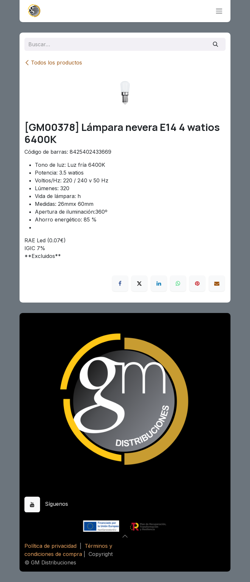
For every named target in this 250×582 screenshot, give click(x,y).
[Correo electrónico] (217, 283)
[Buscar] (216, 44)
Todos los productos (53, 62)
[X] (139, 283)
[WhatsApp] (178, 283)
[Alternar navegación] (219, 11)
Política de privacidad (50, 546)
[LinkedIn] (159, 283)
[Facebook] (120, 283)
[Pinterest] (197, 283)
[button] (125, 536)
